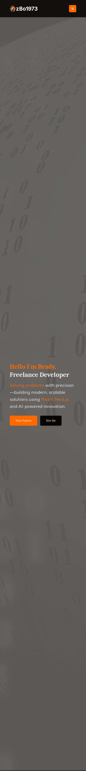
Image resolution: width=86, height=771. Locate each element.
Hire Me (51, 420)
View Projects (23, 420)
